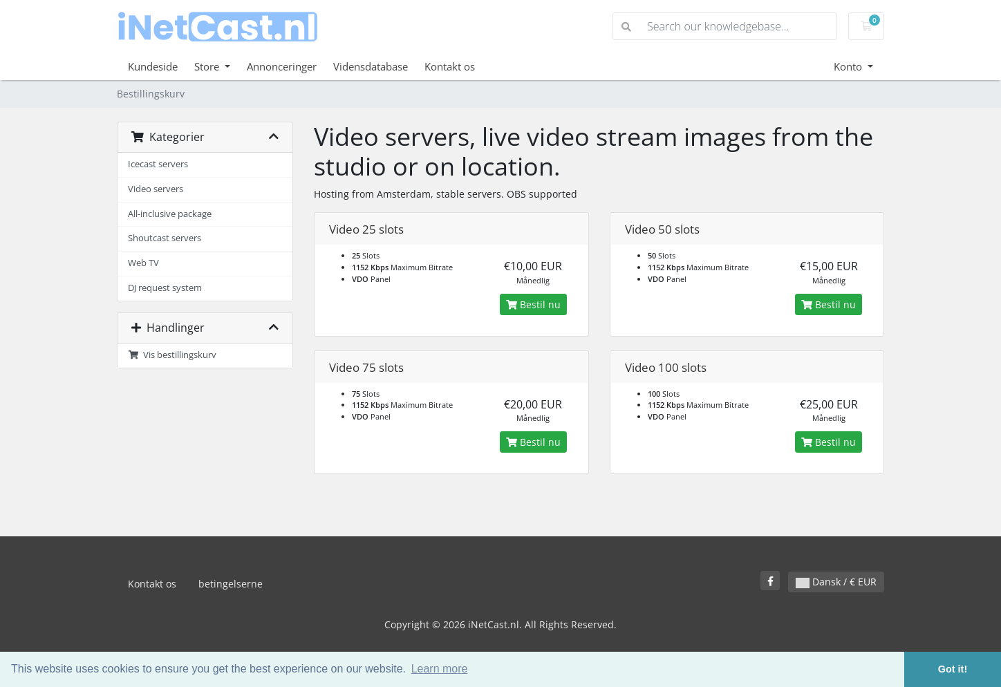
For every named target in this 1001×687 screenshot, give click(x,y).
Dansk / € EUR (836, 581)
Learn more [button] (439, 669)
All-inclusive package (170, 214)
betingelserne (230, 583)
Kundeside (153, 66)
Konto (849, 66)
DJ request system (165, 288)
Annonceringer (282, 66)
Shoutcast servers (164, 238)
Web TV (143, 263)
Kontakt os (449, 66)
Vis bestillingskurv (172, 355)
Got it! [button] (952, 669)
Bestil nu (533, 304)
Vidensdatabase (370, 66)
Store (208, 66)
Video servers (155, 189)
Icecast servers (158, 164)
